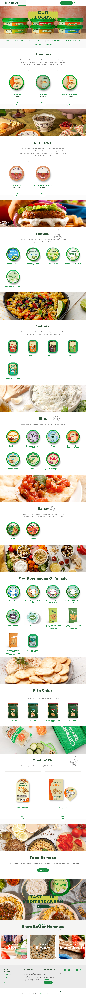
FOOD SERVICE (48, 44)
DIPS (43, 40)
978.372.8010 (47, 979)
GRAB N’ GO (37, 44)
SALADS (37, 40)
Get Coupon (43, 906)
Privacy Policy (39, 994)
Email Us (48, 982)
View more (43, 870)
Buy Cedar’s (66, 3)
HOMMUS (9, 40)
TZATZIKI (30, 40)
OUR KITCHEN (8, 980)
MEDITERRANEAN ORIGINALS (61, 40)
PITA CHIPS (76, 40)
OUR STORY (7, 977)
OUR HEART (7, 983)
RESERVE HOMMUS (20, 40)
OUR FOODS (7, 974)
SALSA (49, 40)
